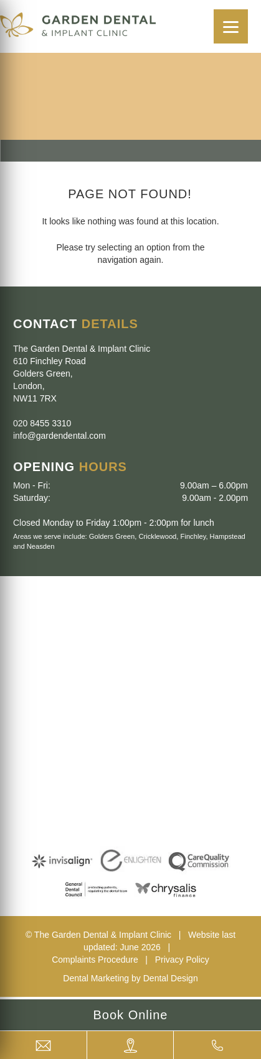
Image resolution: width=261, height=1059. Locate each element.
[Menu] (231, 26)
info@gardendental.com (59, 436)
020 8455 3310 (42, 423)
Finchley (193, 536)
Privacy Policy (182, 960)
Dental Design (170, 978)
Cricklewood (157, 536)
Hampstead (227, 536)
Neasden (41, 546)
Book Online (130, 1015)
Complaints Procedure (95, 960)
